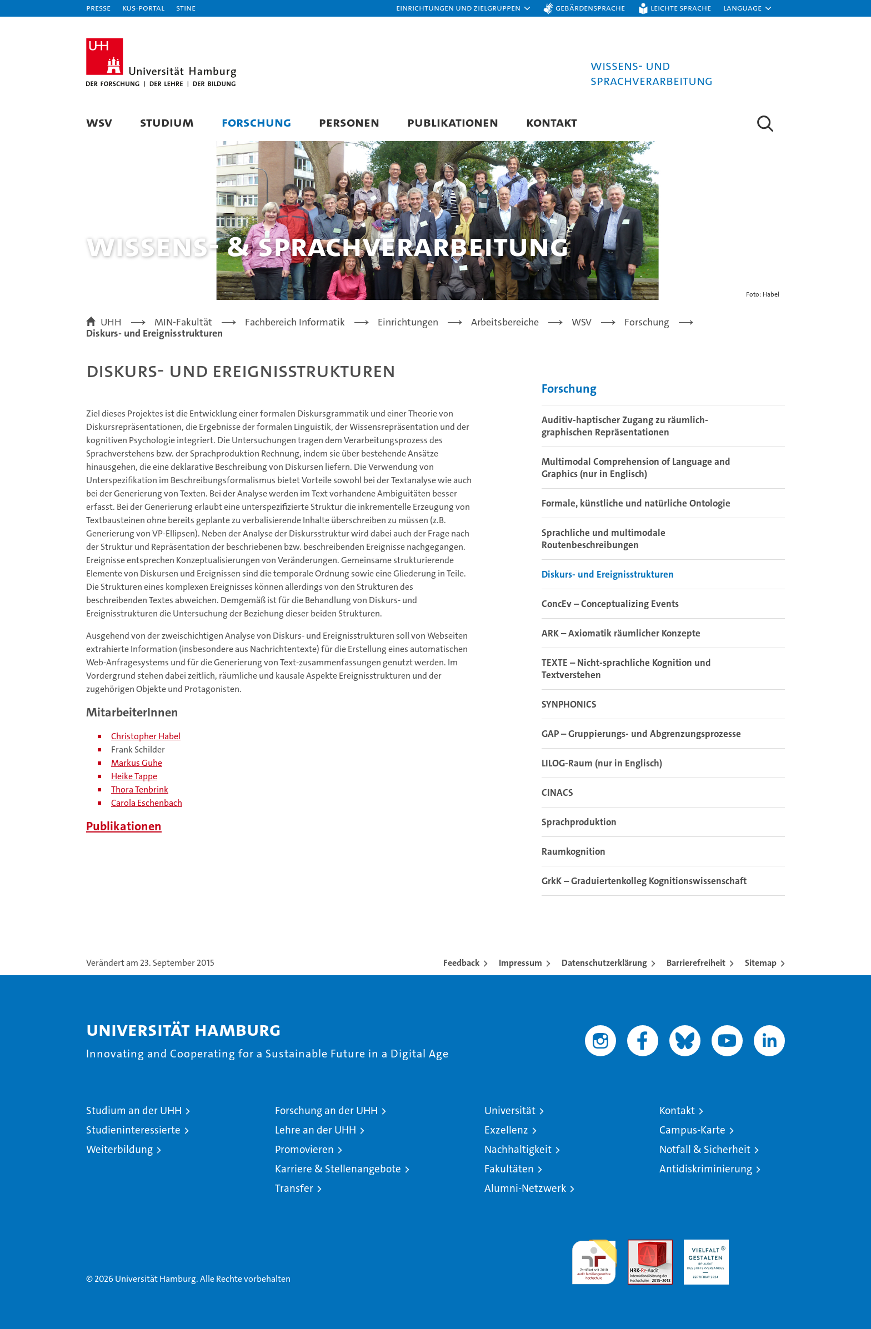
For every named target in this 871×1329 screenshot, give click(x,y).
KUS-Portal (143, 7)
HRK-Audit (703, 1245)
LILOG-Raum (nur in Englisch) (602, 763)
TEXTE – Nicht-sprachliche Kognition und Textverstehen (626, 668)
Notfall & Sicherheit (704, 1149)
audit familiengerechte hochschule (594, 1257)
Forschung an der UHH (326, 1110)
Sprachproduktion (579, 822)
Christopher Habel (146, 736)
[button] (464, 8)
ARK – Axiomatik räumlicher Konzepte (621, 633)
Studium (167, 122)
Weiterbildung (119, 1149)
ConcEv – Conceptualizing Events (610, 604)
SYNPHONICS (569, 704)
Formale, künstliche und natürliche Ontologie (636, 503)
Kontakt (551, 122)
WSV (99, 122)
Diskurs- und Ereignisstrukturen (608, 574)
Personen (349, 122)
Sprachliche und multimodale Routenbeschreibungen (603, 538)
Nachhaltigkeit (518, 1149)
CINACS (557, 792)
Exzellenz (506, 1130)
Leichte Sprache (680, 7)
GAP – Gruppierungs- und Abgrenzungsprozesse (641, 734)
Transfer (294, 1188)
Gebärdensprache (590, 7)
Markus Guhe (136, 763)
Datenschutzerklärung (604, 963)
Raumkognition (573, 851)
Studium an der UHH (134, 1110)
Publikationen (452, 122)
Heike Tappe (134, 776)
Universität (509, 1110)
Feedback (461, 963)
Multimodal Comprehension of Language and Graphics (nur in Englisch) (636, 467)
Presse (98, 7)
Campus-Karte (692, 1130)
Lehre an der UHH (315, 1130)
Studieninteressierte (133, 1130)
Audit (638, 1245)
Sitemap (761, 963)
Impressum (520, 963)
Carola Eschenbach (146, 803)
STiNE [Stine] (186, 7)
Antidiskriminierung (705, 1169)
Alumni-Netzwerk (525, 1188)
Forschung (256, 122)
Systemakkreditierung (762, 1245)
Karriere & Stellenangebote (338, 1169)
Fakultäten (509, 1169)
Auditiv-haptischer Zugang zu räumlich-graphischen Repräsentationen (625, 426)
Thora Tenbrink (139, 789)
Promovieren (304, 1149)
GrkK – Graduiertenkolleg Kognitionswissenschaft (644, 881)
